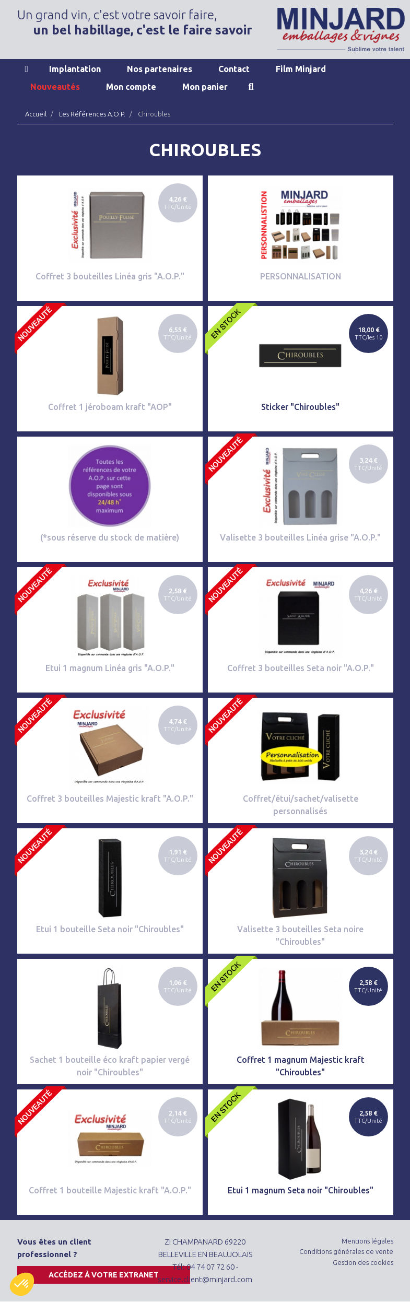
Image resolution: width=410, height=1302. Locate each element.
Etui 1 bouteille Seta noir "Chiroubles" (110, 929)
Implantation (75, 69)
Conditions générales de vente (346, 1251)
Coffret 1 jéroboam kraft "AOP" (110, 407)
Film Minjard (301, 69)
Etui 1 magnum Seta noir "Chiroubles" (300, 1190)
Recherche (251, 87)
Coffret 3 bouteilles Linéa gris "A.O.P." (110, 276)
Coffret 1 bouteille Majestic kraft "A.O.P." (110, 1190)
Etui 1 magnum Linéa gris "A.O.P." (109, 668)
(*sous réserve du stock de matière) (109, 537)
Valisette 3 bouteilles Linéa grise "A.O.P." (300, 537)
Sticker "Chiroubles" (300, 407)
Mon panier (205, 86)
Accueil (27, 69)
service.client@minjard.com (205, 1279)
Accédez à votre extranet (104, 1275)
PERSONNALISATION (300, 276)
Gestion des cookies (363, 1262)
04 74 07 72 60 (210, 1266)
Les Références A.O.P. (92, 114)
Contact (234, 69)
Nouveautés (55, 86)
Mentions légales (367, 1241)
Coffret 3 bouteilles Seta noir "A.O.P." (300, 668)
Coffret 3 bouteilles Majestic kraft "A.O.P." (110, 798)
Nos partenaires (159, 69)
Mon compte (131, 86)
